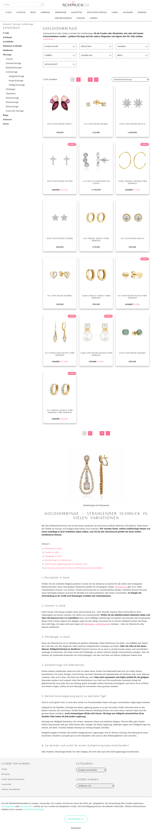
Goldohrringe (11, 72)
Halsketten (76, 12)
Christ (4, 769)
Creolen (9, 59)
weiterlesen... (49, 39)
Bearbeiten (76, 828)
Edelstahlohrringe (14, 68)
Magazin (81, 18)
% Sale (9, 12)
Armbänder (60, 12)
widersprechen (8, 806)
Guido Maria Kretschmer (13, 779)
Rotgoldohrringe (16, 81)
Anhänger (128, 12)
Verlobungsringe (63, 18)
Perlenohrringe (12, 98)
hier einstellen (26, 806)
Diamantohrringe (13, 63)
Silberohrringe (12, 107)
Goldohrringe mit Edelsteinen (58, 560)
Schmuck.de (76, 3)
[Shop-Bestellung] (130, 79)
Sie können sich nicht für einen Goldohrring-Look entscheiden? (74, 568)
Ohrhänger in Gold (53, 556)
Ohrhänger (10, 89)
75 (90, 79)
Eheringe (142, 12)
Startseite (7, 24)
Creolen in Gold (52, 552)
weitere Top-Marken (10, 789)
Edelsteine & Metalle (97, 12)
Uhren (115, 12)
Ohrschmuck (121, 587)
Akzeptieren (74, 819)
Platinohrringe (12, 102)
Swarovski (6, 784)
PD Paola (5, 774)
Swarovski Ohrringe (15, 111)
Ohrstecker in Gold (53, 549)
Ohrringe (45, 12)
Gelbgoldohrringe (16, 76)
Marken (93, 18)
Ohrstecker (11, 94)
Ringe (33, 12)
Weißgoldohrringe (17, 85)
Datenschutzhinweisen (33, 809)
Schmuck (20, 12)
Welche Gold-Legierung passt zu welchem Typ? (66, 564)
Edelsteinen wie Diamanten (97, 624)
